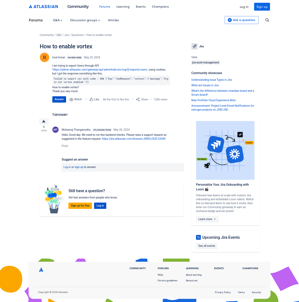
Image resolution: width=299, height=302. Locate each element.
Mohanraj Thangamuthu (76, 130)
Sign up (261, 7)
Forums (104, 6)
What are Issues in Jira (205, 85)
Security (256, 292)
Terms (241, 292)
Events (141, 6)
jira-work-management (205, 62)
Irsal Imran (58, 57)
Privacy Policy (223, 292)
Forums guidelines (168, 280)
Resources (191, 280)
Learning (122, 6)
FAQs (160, 274)
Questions (78, 35)
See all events (206, 245)
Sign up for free (80, 206)
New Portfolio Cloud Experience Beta (213, 100)
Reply (65, 147)
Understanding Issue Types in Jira (211, 79)
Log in (244, 7)
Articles (113, 20)
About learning (194, 274)
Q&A (57, 20)
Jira (66, 35)
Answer (59, 99)
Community (78, 6)
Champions (160, 6)
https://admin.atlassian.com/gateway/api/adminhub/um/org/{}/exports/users (100, 69)
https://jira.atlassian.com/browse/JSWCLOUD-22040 (134, 139)
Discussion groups (85, 20)
